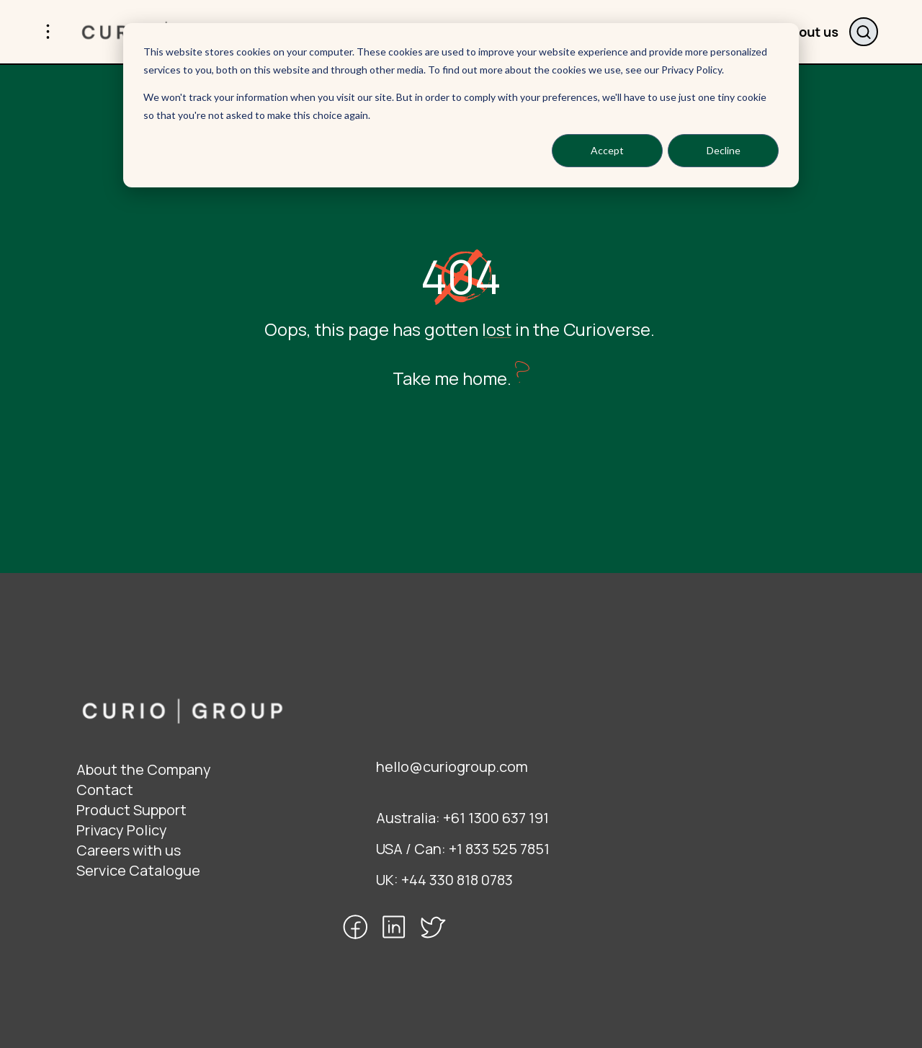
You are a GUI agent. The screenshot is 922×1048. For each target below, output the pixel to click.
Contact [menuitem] (104, 789)
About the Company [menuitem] (143, 769)
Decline (723, 150)
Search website (863, 31)
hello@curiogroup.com (452, 766)
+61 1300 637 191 (496, 817)
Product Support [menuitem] (131, 810)
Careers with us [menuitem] (128, 850)
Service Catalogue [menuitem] (138, 870)
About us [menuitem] (810, 31)
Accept (607, 150)
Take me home (450, 378)
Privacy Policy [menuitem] (121, 830)
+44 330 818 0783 (457, 879)
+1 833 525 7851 (499, 848)
